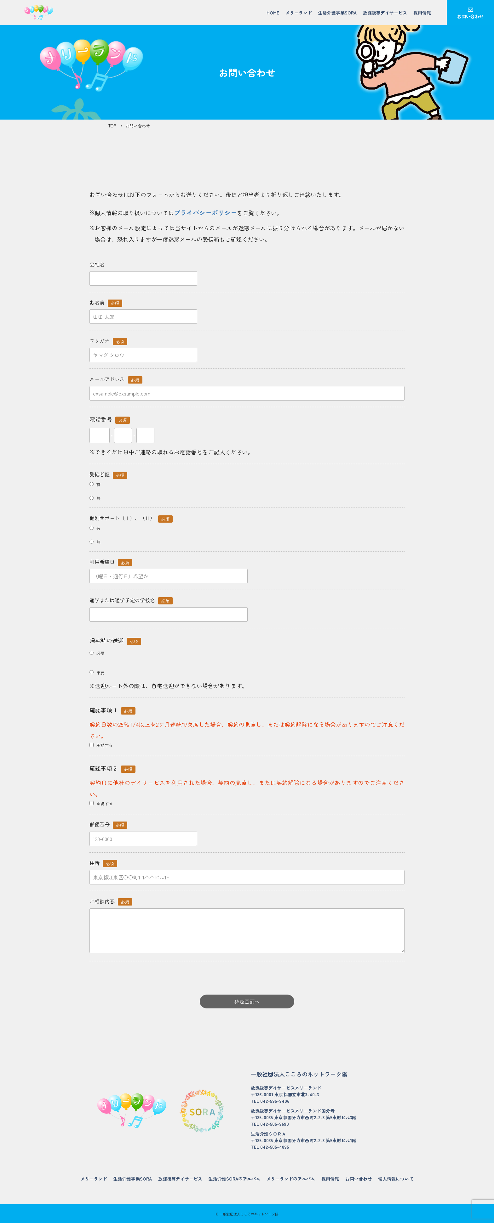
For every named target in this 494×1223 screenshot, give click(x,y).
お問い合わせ (470, 16)
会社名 (97, 264)
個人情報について (395, 1178)
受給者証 (108, 474)
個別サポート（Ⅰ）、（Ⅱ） (131, 518)
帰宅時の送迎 (115, 640)
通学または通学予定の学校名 (131, 600)
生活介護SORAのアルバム (234, 1178)
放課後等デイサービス (385, 12)
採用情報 (422, 12)
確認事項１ (112, 710)
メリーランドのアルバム (291, 1178)
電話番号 (109, 419)
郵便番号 (108, 824)
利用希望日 (110, 562)
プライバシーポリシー (205, 212)
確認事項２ (112, 768)
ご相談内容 (110, 901)
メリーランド (298, 12)
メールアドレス (115, 379)
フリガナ (108, 341)
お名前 (105, 302)
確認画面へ (247, 1001)
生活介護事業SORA (337, 12)
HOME (273, 12)
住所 (103, 863)
